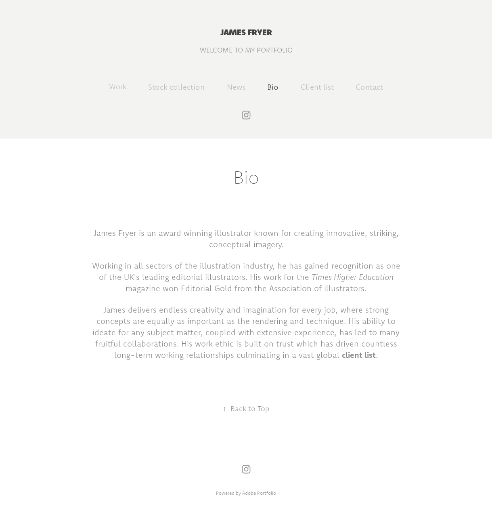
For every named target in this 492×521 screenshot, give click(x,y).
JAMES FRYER (246, 32)
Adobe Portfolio (259, 493)
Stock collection (176, 87)
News (236, 87)
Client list (317, 87)
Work (117, 86)
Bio (272, 87)
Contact (369, 87)
